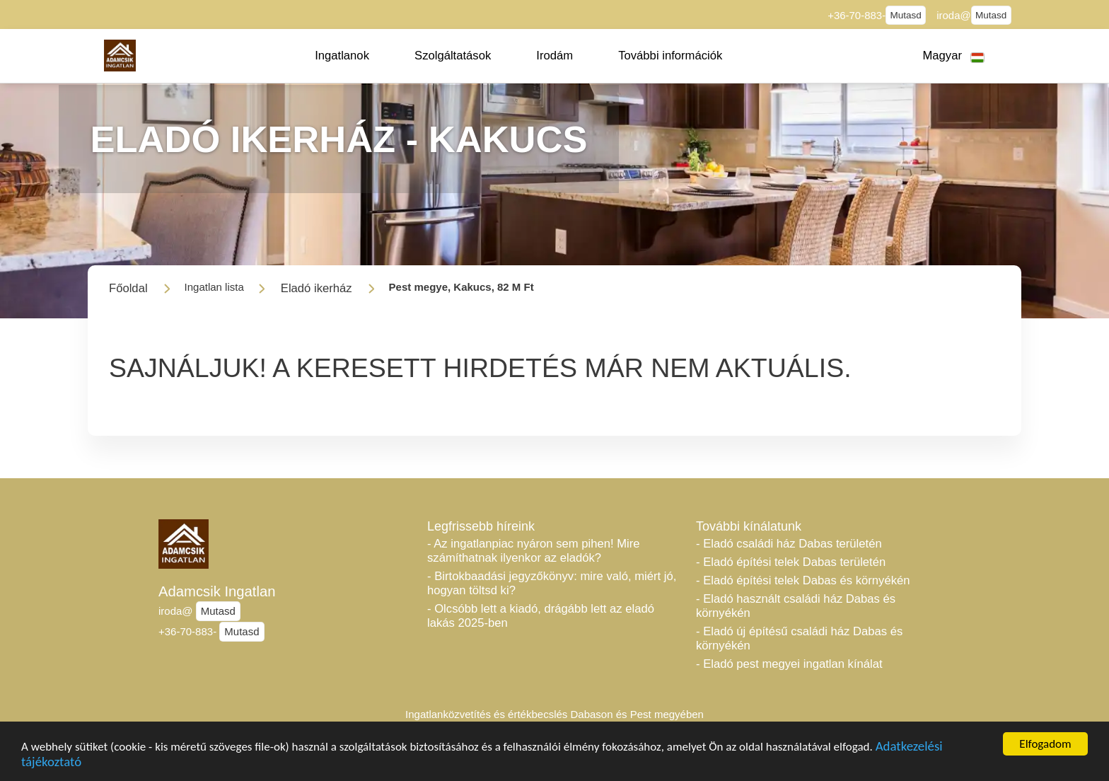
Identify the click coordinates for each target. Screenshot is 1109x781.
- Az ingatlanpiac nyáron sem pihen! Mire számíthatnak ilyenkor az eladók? (533, 551)
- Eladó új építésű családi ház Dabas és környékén (799, 638)
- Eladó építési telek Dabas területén (791, 562)
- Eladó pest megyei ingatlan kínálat (789, 664)
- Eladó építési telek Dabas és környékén (803, 580)
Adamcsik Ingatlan (216, 591)
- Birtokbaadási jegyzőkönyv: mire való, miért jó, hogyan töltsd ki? (551, 583)
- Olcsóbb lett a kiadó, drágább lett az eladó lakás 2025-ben (540, 616)
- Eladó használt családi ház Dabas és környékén (795, 606)
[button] (342, 56)
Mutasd (906, 15)
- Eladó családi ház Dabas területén (789, 543)
